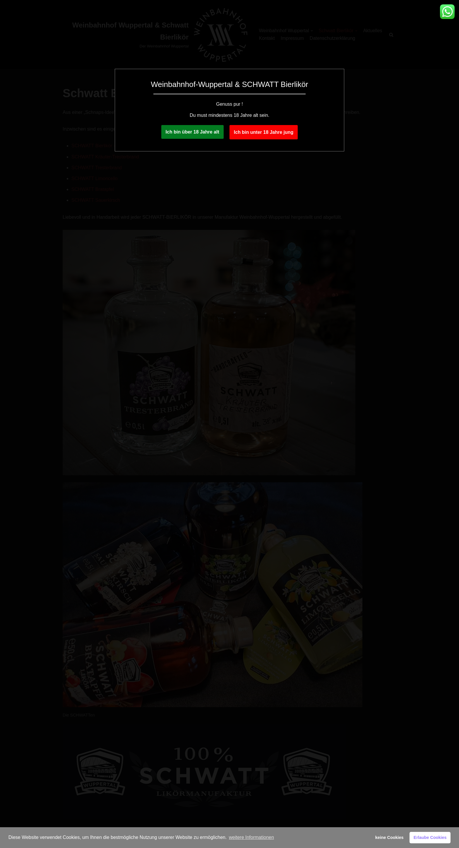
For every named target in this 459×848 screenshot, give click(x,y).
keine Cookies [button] (389, 837)
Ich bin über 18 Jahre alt (192, 131)
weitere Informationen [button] (251, 837)
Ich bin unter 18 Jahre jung (264, 132)
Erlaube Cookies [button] (430, 837)
